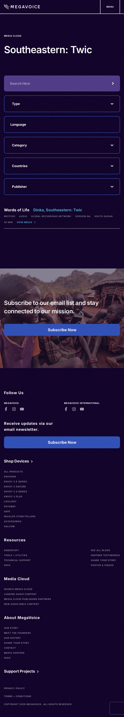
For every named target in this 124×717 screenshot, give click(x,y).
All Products (13, 471)
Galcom (9, 526)
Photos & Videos (102, 565)
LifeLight (10, 501)
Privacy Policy (14, 688)
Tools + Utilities (15, 555)
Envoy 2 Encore (15, 486)
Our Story (11, 628)
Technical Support (17, 560)
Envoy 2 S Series (15, 491)
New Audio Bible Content (21, 604)
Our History (12, 638)
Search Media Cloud (18, 589)
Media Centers (14, 652)
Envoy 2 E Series (15, 481)
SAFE (7, 511)
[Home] (22, 6)
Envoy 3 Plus (13, 496)
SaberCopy (11, 550)
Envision (10, 476)
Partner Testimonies (105, 555)
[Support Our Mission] (110, 7)
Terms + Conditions (17, 696)
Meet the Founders (17, 633)
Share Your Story (103, 560)
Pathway (10, 506)
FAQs (7, 657)
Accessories (13, 521)
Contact (10, 647)
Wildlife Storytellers (19, 516)
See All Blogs (100, 550)
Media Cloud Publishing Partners (27, 599)
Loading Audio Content (20, 594)
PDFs (7, 565)
